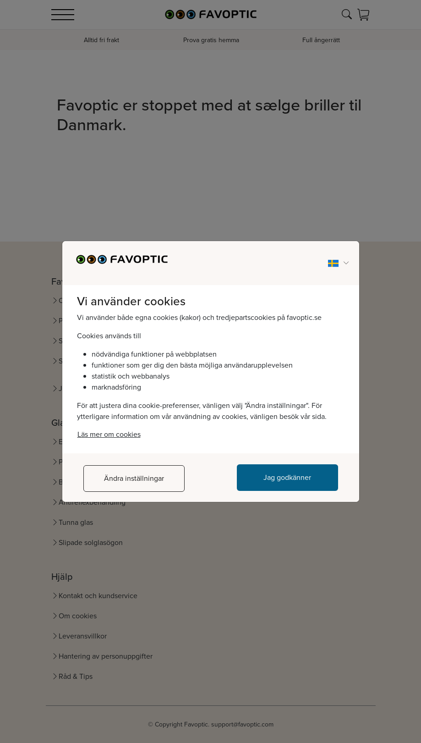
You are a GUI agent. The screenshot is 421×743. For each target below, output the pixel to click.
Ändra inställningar (134, 478)
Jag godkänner (287, 477)
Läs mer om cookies (109, 434)
